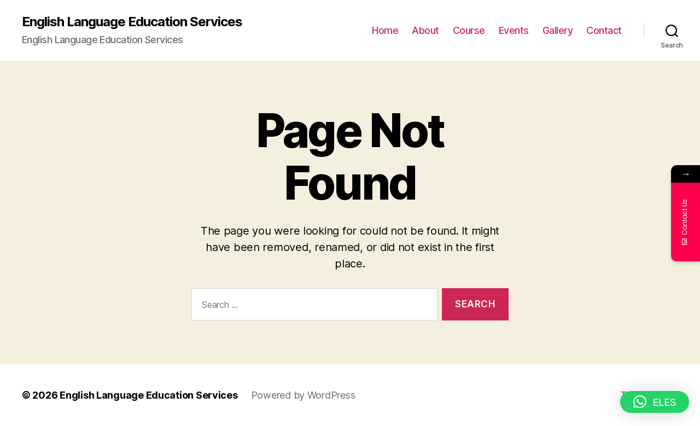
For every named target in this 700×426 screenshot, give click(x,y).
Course (469, 30)
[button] (654, 402)
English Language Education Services (132, 21)
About (425, 30)
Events (514, 30)
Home (385, 30)
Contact (604, 30)
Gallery (557, 30)
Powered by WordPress (303, 395)
